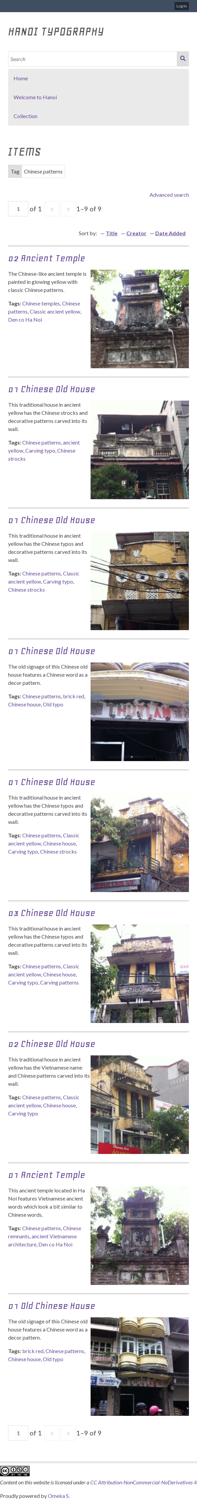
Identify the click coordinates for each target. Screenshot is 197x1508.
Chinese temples (41, 303)
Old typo (53, 704)
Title (112, 233)
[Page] (18, 208)
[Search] (92, 58)
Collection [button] (25, 116)
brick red (73, 696)
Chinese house (24, 704)
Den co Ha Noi (25, 319)
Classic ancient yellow (55, 311)
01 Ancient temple (46, 1174)
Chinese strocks (26, 589)
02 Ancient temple (46, 258)
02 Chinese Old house (51, 1043)
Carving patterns (59, 982)
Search (183, 58)
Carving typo (40, 450)
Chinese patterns (41, 442)
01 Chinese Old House (51, 389)
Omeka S (58, 1495)
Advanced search (169, 194)
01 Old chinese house (51, 1305)
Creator (136, 233)
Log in (181, 5)
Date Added (170, 233)
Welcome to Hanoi (35, 97)
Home (20, 78)
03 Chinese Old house (51, 912)
